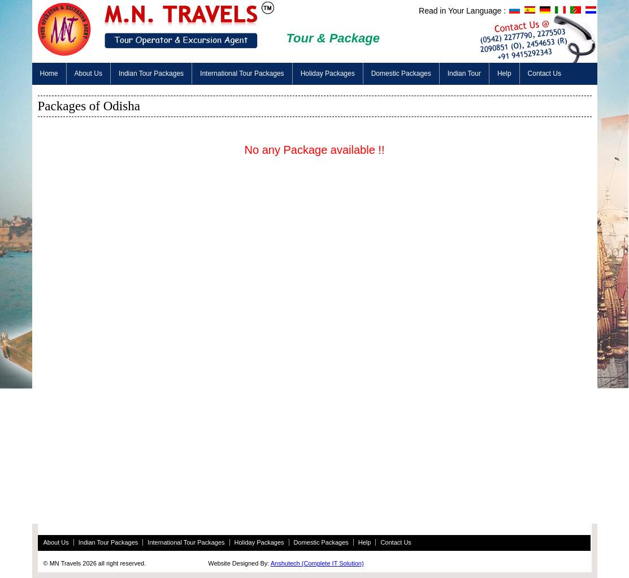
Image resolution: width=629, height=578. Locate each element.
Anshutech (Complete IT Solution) (317, 563)
